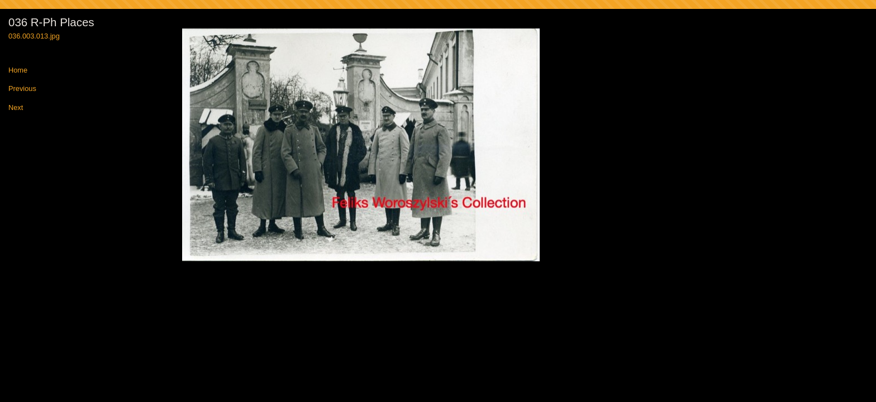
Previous (22, 89)
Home (17, 70)
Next (15, 108)
